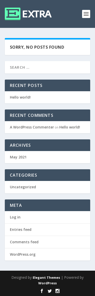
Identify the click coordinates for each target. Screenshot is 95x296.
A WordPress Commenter (32, 127)
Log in (15, 217)
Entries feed (20, 229)
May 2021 (18, 157)
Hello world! (20, 97)
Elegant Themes (46, 277)
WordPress (47, 283)
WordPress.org (22, 254)
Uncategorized (23, 186)
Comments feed (24, 241)
